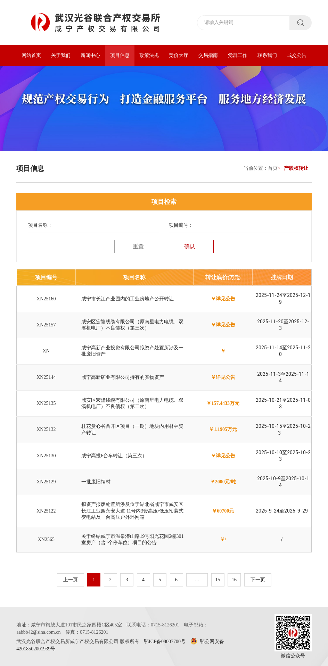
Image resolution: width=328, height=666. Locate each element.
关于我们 (61, 55)
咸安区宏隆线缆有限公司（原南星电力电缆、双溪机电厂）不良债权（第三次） (132, 325)
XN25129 (46, 481)
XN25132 (46, 429)
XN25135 (46, 403)
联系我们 (267, 55)
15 (217, 579)
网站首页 (31, 55)
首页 (273, 168)
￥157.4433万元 (222, 403)
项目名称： (40, 225)
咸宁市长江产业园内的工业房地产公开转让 (127, 298)
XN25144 (46, 377)
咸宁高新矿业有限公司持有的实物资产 (122, 377)
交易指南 (208, 55)
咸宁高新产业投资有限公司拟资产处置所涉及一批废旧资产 (132, 351)
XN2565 (46, 539)
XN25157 (46, 324)
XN (46, 350)
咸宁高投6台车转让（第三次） (114, 455)
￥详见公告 (223, 298)
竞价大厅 (178, 55)
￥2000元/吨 (223, 481)
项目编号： (181, 225)
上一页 (70, 579)
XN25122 (46, 511)
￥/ (223, 539)
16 (234, 579)
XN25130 (46, 455)
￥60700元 (223, 511)
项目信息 (120, 55)
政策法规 (149, 55)
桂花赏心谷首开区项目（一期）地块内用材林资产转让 (132, 429)
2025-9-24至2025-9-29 (282, 511)
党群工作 (237, 55)
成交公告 (296, 55)
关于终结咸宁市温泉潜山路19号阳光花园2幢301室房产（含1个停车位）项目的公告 (132, 539)
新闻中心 (90, 55)
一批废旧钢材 (95, 481)
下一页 (258, 579)
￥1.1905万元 (223, 429)
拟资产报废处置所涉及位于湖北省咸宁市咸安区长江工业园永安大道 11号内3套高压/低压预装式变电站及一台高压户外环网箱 (132, 510)
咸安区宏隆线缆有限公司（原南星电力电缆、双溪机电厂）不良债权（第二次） (132, 403)
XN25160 (46, 298)
